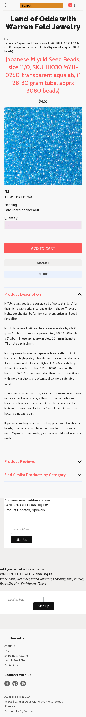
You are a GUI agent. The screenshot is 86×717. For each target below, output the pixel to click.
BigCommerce (28, 711)
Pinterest (15, 683)
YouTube (23, 683)
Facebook (7, 683)
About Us (10, 646)
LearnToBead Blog (15, 660)
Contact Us (11, 665)
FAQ (6, 650)
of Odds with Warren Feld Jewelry (43, 22)
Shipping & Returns (16, 655)
